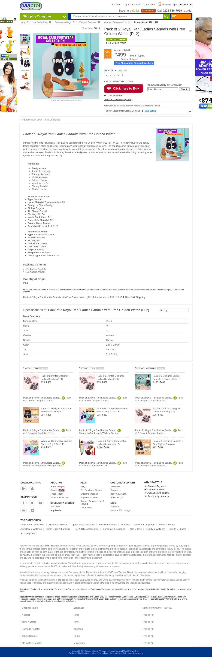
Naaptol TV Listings (120, 510)
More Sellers (150, 111)
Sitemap (114, 506)
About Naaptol (57, 486)
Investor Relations (59, 497)
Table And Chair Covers (32, 524)
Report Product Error (31, 119)
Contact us (115, 490)
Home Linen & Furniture (58, 529)
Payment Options (89, 497)
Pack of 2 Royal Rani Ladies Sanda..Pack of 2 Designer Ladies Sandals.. (159, 399)
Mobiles (125, 524)
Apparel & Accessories (83, 524)
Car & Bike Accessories (86, 529)
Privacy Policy (134, 651)
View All (44, 368)
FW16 (97, 28)
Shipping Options (89, 493)
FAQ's (83, 486)
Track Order (149, 4)
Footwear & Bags (108, 524)
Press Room (56, 493)
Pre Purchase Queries (91, 490)
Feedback (115, 486)
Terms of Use (121, 651)
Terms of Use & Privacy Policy (118, 99)
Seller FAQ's (116, 497)
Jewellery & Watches (31, 529)
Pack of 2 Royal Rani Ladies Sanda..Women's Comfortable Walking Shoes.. (44, 464)
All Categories (27, 533)
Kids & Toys (136, 529)
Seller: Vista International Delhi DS (123, 111)
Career (57, 490)
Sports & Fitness (177, 529)
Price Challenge (52, 119)
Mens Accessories (58, 524)
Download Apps (30, 482)
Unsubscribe (86, 507)
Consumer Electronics (114, 529)
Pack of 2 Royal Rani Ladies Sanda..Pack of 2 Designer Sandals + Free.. (47, 431)
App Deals (55, 510)
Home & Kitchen (167, 524)
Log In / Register (132, 4)
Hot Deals (55, 506)
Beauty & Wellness (155, 529)
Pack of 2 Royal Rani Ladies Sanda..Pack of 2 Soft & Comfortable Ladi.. (103, 464)
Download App (168, 4)
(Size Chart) (123, 70)
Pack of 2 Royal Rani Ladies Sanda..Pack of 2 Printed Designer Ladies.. (47, 399)
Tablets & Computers (144, 524)
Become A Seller (118, 493)
